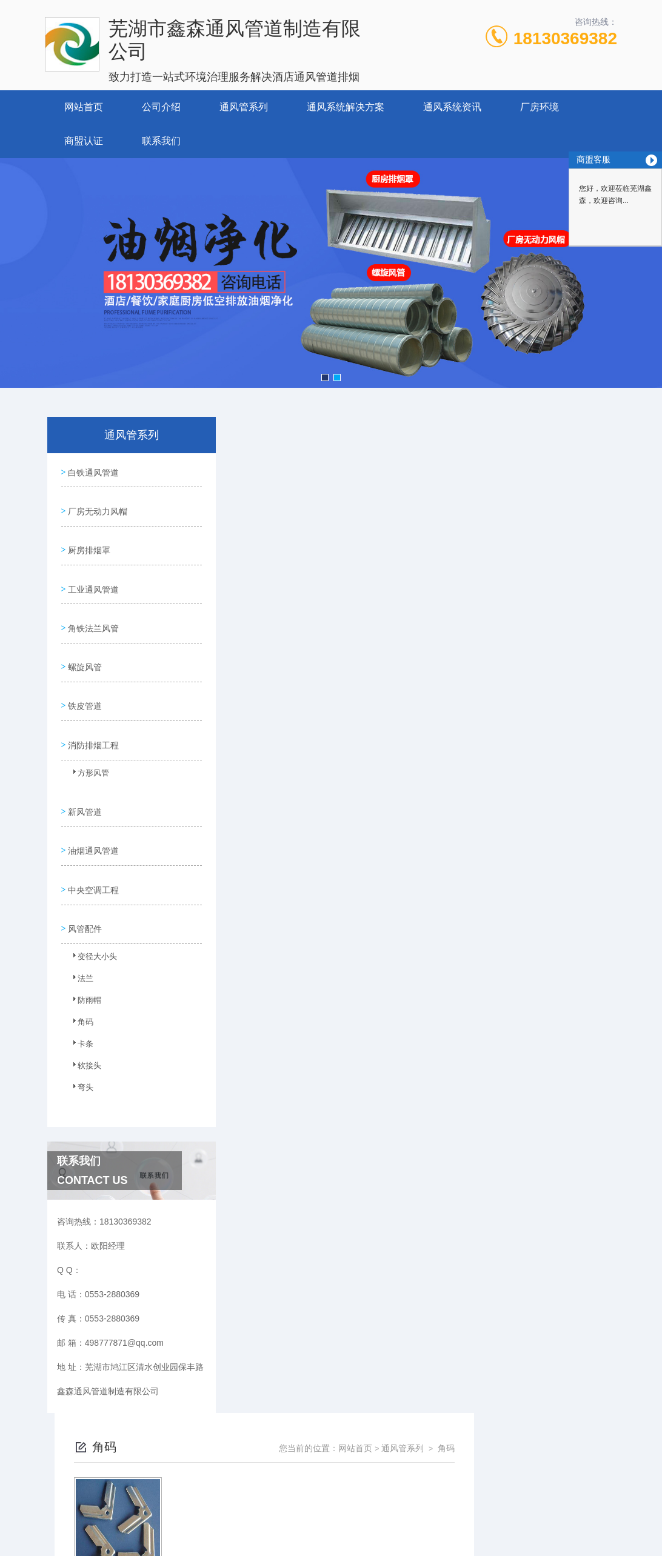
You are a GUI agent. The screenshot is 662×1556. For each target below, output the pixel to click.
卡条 (79, 996)
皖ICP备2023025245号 (429, 1452)
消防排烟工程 (92, 712)
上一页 (372, 628)
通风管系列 (243, 107)
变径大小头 (90, 909)
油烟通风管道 (92, 809)
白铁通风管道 (92, 470)
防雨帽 (83, 953)
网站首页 (83, 107)
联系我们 (161, 141)
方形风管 (86, 743)
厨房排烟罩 (88, 539)
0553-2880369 (214, 1432)
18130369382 (565, 38)
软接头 (83, 1018)
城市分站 (33, 1524)
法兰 (79, 931)
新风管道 (84, 774)
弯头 (79, 1040)
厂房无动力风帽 (96, 505)
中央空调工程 (92, 843)
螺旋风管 (84, 643)
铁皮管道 (84, 677)
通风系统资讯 (452, 107)
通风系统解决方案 (345, 107)
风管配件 (84, 878)
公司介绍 (161, 107)
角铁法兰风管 (92, 608)
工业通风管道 (92, 574)
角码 (79, 975)
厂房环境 (539, 107)
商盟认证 (83, 141)
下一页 (442, 628)
